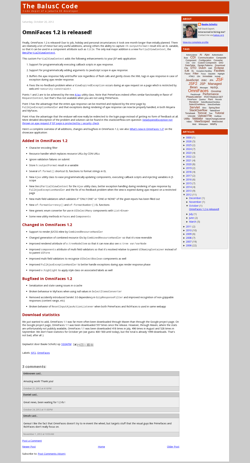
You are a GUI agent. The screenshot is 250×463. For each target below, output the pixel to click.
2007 (188, 241)
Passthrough (195, 94)
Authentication (217, 55)
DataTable (190, 65)
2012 (188, 194)
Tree (210, 113)
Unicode (191, 116)
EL (192, 71)
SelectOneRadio (214, 104)
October (194, 205)
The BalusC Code (50, 6)
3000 (188, 137)
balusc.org (218, 35)
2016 (188, 179)
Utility (187, 118)
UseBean (217, 116)
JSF (219, 79)
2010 (188, 230)
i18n (198, 76)
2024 (188, 149)
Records (218, 99)
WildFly (213, 124)
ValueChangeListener (215, 119)
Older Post (173, 446)
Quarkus (202, 99)
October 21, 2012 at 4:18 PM (37, 388)
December (195, 198)
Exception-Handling (204, 71)
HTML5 (192, 76)
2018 (188, 171)
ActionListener (191, 55)
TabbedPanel (215, 111)
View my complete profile (196, 42)
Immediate (207, 76)
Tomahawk (190, 113)
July (191, 214)
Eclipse (219, 68)
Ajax (78, 94)
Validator (197, 118)
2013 (188, 190)
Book (186, 58)
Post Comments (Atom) (51, 453)
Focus (203, 74)
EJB (187, 70)
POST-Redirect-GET (213, 97)
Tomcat (202, 113)
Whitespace (203, 124)
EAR (210, 68)
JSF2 (33, 352)
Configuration (205, 60)
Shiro (204, 108)
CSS (188, 63)
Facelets (219, 70)
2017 (188, 175)
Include (217, 76)
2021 (188, 160)
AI (201, 54)
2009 (188, 234)
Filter (196, 73)
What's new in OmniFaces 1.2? (147, 129)
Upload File (205, 115)
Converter (218, 60)
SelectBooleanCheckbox (210, 102)
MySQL (214, 87)
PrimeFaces (192, 99)
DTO (193, 67)
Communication (206, 57)
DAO (221, 63)
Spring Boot (214, 108)
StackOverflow (198, 110)
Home (101, 446)
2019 (188, 168)
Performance (211, 94)
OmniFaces (43, 352)
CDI (193, 57)
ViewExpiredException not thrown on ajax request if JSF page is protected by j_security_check (97, 121)
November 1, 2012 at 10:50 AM (38, 434)
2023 (188, 152)
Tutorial (219, 113)
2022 (188, 156)
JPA (211, 80)
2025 (188, 145)
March (192, 221)
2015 (188, 183)
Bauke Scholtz (209, 24)
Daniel (27, 394)
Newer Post (29, 446)
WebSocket (217, 121)
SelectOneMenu (197, 104)
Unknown (29, 373)
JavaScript (192, 80)
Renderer (194, 102)
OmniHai (216, 91)
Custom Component (207, 63)
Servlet (195, 107)
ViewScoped (202, 121)
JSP (203, 84)
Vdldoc (189, 122)
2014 (188, 187)
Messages (204, 88)
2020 (188, 164)
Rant (210, 99)
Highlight (221, 74)
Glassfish (211, 74)
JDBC (204, 80)
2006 (188, 245)
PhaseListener (194, 96)
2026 (188, 141)
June (191, 217)
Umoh (27, 415)
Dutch (202, 67)
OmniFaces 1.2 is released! (204, 209)
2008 (188, 237)
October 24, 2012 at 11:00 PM (38, 409)
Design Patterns (205, 65)
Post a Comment (32, 440)
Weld (194, 124)
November (195, 201)
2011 (188, 226)
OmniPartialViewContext (38, 52)
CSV (193, 63)
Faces (187, 74)
